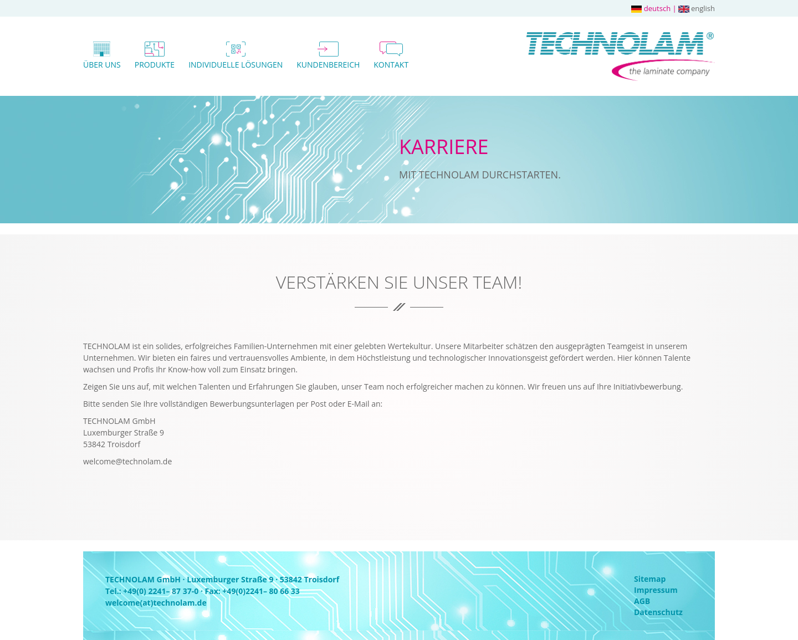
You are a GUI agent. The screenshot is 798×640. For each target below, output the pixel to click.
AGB (642, 601)
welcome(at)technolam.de (156, 602)
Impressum (656, 590)
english (696, 8)
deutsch (651, 8)
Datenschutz (658, 612)
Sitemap (650, 579)
